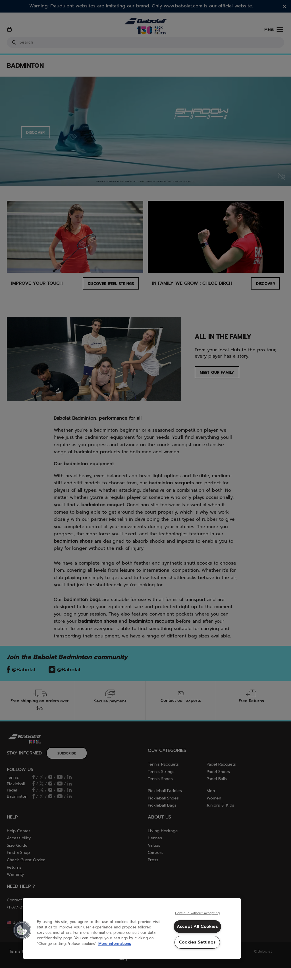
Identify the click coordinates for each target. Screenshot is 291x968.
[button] (22, 930)
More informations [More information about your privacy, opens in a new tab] (114, 943)
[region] (132, 928)
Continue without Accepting (197, 913)
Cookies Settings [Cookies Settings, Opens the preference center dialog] (197, 942)
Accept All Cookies (197, 926)
